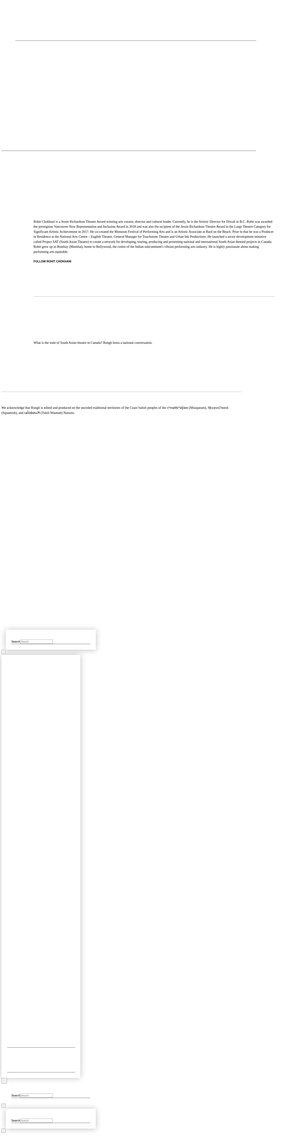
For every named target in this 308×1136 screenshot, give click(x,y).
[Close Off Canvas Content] (4, 1081)
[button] (17, 147)
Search (15, 641)
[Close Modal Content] (3, 652)
